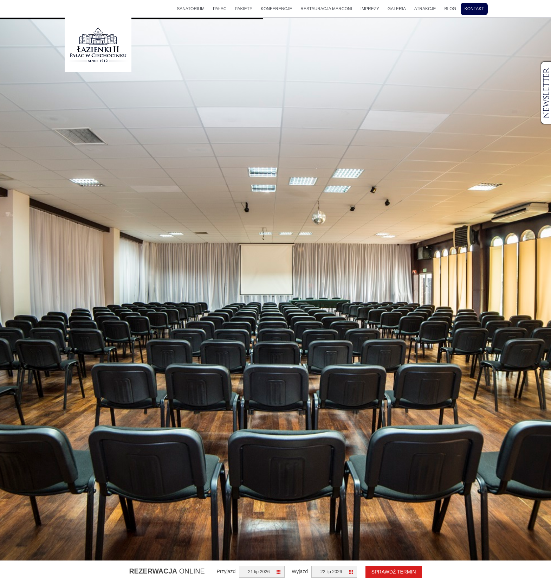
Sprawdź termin (393, 572)
